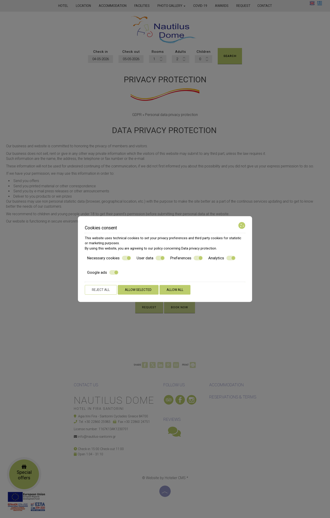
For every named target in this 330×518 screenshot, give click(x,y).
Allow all (175, 290)
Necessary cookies (109, 258)
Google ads (102, 272)
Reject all (101, 290)
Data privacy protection (198, 248)
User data (151, 258)
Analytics (222, 258)
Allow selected (138, 290)
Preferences (186, 258)
